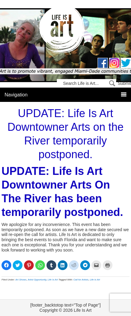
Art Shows (21, 279)
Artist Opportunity (37, 279)
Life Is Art (65, 31)
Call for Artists (81, 279)
